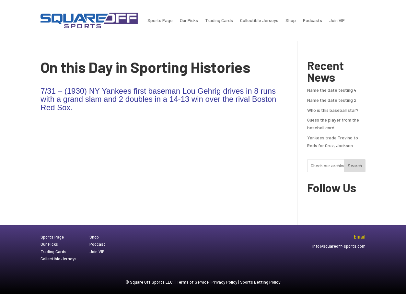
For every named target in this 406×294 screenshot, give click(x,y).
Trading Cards (219, 20)
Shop (290, 20)
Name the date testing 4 (331, 90)
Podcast (97, 244)
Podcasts (312, 20)
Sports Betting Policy (260, 282)
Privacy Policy (224, 282)
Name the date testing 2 (331, 100)
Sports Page (160, 20)
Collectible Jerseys (259, 20)
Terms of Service (193, 282)
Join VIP (337, 20)
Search (355, 165)
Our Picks (189, 20)
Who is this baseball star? (332, 110)
